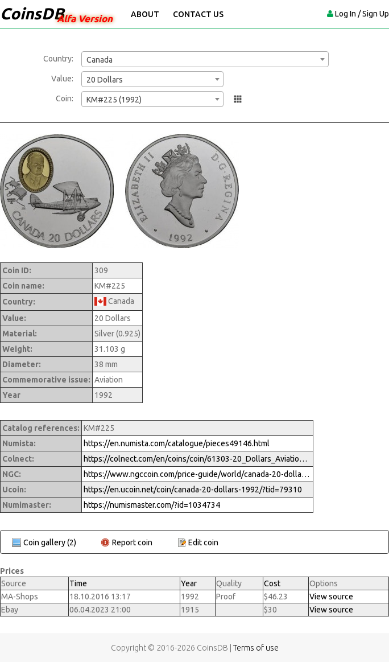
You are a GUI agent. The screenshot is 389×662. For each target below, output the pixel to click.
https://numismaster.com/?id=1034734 (152, 504)
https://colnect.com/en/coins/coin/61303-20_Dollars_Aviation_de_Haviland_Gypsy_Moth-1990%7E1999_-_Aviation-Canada (197, 458)
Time (78, 583)
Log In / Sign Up (362, 13)
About (145, 14)
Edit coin (203, 542)
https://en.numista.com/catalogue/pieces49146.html (177, 443)
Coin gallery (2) (49, 542)
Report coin (132, 542)
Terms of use (256, 647)
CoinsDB (32, 13)
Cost (272, 583)
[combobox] (205, 59)
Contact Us (198, 14)
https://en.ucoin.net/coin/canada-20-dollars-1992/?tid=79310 (193, 489)
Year (189, 583)
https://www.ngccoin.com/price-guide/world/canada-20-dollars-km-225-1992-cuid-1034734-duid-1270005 (197, 474)
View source (331, 596)
